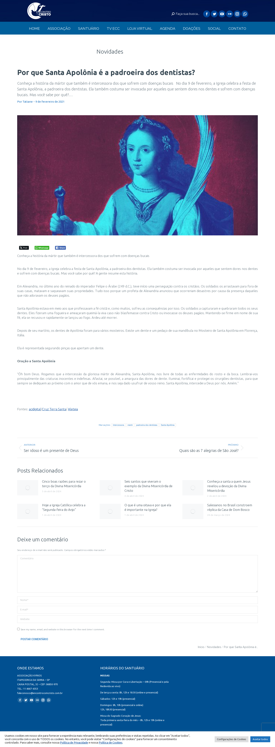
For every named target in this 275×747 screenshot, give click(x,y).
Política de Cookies (110, 742)
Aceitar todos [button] (260, 739)
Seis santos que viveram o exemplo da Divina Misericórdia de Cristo (148, 486)
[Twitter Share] (24, 248)
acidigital (35, 409)
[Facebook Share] (60, 248)
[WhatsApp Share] (42, 248)
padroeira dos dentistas (146, 425)
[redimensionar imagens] (27, 487)
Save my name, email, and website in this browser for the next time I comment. (63, 629)
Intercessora (118, 425)
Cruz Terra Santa (54, 409)
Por (25, 101)
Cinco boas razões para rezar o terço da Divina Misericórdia (64, 484)
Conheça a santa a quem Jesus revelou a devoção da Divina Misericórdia (229, 486)
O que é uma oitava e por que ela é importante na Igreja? (148, 507)
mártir (130, 425)
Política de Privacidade (74, 742)
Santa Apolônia (167, 425)
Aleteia (73, 409)
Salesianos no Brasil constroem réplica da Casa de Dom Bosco (229, 507)
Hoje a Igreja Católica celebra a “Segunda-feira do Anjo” (63, 507)
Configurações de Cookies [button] (231, 739)
